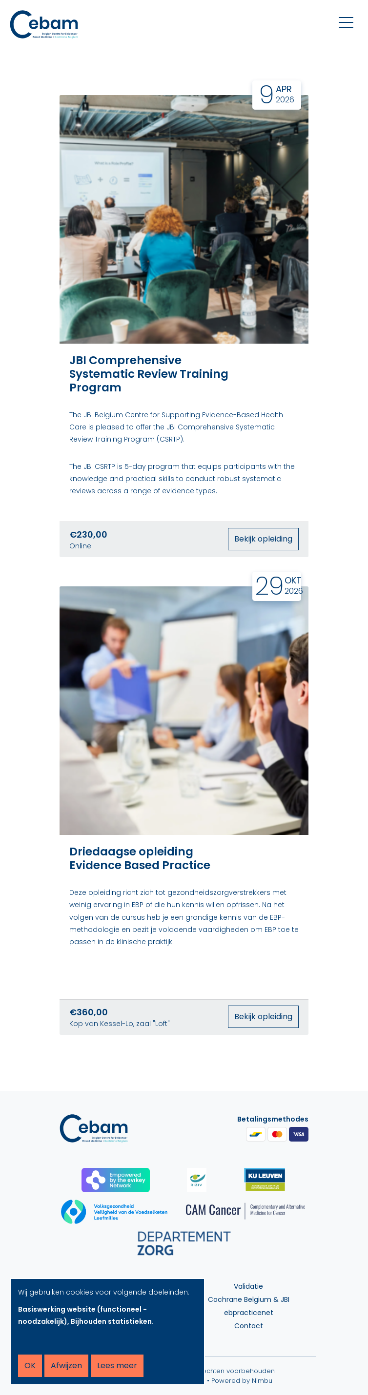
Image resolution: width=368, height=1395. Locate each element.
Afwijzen (66, 1365)
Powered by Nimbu (241, 1380)
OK (30, 1365)
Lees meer (117, 1365)
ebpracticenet (248, 1313)
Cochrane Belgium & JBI (248, 1299)
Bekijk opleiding (263, 538)
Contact (248, 1326)
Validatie (248, 1286)
